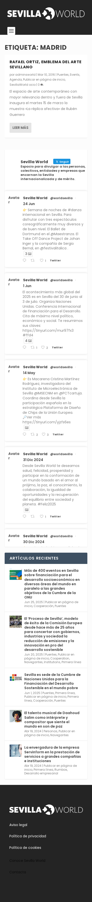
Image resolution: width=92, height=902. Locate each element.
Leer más (20, 127)
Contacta (17, 872)
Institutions (52, 662)
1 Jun (27, 285)
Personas (50, 731)
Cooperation (59, 658)
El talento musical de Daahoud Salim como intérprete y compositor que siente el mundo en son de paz (51, 719)
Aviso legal (18, 824)
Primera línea (71, 662)
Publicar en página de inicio (44, 79)
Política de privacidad (27, 836)
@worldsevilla (61, 198)
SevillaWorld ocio (23, 85)
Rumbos (60, 770)
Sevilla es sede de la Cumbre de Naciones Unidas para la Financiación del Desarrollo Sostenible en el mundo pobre (52, 681)
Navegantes (33, 662)
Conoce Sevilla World (27, 860)
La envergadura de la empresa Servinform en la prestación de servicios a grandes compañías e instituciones (52, 754)
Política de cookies (25, 847)
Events (74, 75)
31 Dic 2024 (33, 459)
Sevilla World (35, 198)
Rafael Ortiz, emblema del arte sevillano (46, 64)
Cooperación (43, 606)
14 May (29, 372)
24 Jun (29, 203)
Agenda (16, 79)
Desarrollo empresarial (41, 773)
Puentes (63, 75)
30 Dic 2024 (33, 541)
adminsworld (25, 75)
